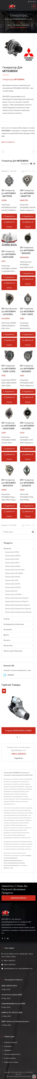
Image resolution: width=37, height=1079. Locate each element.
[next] (33, 151)
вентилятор (21, 863)
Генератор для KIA (11, 591)
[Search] (16, 531)
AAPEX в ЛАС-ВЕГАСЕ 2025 (11, 1012)
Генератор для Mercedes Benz (15, 570)
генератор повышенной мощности (13, 860)
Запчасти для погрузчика (13, 651)
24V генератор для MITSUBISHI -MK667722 (27, 193)
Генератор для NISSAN (12, 577)
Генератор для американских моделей (18, 608)
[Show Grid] (31, 163)
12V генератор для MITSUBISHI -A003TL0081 (8, 254)
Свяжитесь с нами (11, 1062)
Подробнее (18, 758)
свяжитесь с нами (8, 868)
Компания (8, 1046)
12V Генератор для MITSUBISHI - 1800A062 (27, 250)
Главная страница (10, 1042)
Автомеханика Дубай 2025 (11, 995)
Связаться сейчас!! (18, 898)
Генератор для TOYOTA (13, 587)
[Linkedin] (7, 938)
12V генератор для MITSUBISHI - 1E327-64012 (27, 311)
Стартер (6, 619)
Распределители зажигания (14, 624)
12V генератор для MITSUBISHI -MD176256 (8, 193)
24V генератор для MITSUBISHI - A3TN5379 (27, 483)
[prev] (3, 151)
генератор (28, 855)
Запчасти (7, 640)
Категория (17, 25)
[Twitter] (5, 938)
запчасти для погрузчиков (11, 865)
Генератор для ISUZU (12, 559)
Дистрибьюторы (12, 858)
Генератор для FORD (12, 552)
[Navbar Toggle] (34, 6)
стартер (6, 858)
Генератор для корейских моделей (16, 598)
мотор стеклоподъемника (11, 863)
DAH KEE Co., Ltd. (21, 1072)
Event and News (10, 1058)
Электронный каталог (12, 1054)
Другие (6, 635)
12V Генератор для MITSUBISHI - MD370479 (8, 483)
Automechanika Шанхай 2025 (13, 1003)
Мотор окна (8, 645)
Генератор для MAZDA (12, 566)
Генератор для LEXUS (12, 562)
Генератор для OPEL (12, 580)
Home (9, 25)
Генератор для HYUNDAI (13, 594)
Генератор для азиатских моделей (16, 601)
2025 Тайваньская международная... (15, 1021)
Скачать (9, 675)
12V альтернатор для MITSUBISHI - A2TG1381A (9, 311)
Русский (33, 1)
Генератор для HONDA (12, 555)
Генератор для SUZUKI (12, 584)
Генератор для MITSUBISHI (18, 27)
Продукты (8, 1050)
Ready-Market (26, 1076)
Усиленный (8, 629)
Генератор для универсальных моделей (18, 612)
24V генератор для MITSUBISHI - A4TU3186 (27, 426)
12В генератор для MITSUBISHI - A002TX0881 (8, 426)
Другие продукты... (8, 142)
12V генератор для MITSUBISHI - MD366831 (27, 368)
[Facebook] (2, 938)
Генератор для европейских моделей (17, 605)
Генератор (25, 25)
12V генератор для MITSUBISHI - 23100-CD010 (8, 368)
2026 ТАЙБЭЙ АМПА (9, 986)
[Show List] (34, 163)
